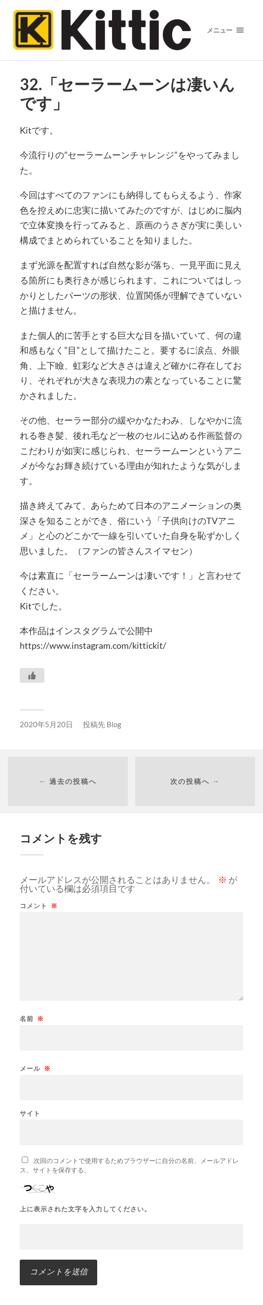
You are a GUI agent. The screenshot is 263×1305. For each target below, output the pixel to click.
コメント (39, 906)
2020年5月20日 (46, 724)
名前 (32, 1019)
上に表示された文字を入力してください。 (85, 1209)
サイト (30, 1113)
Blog (114, 724)
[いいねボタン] (32, 675)
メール (35, 1068)
